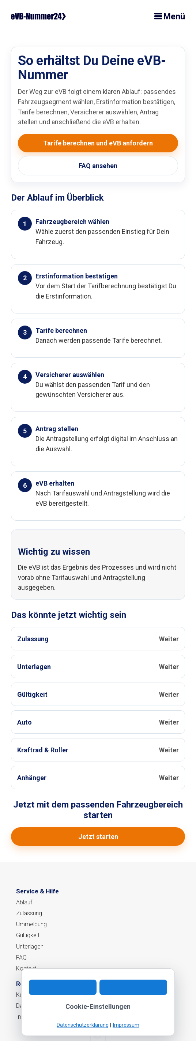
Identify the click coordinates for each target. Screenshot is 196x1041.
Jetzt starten (98, 836)
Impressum (30, 1016)
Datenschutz (32, 1005)
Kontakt (26, 968)
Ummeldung (31, 924)
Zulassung (29, 913)
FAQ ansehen (98, 166)
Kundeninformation (40, 994)
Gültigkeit (27, 935)
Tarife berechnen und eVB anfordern (98, 143)
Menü (174, 16)
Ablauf (24, 902)
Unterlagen (30, 946)
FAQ (21, 957)
